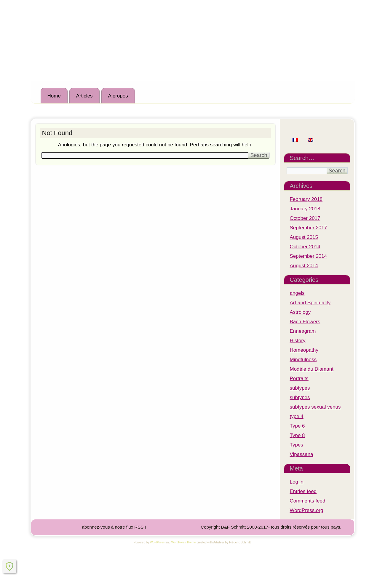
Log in (296, 482)
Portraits (299, 378)
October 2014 (305, 246)
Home (54, 96)
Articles (84, 96)
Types (296, 445)
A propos (118, 96)
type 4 (296, 416)
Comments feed (307, 501)
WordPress (157, 542)
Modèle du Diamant (311, 369)
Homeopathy (304, 350)
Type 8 (297, 435)
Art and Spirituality (310, 302)
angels (297, 293)
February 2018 (306, 199)
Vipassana (301, 454)
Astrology (300, 312)
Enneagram (303, 331)
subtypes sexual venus (315, 407)
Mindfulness (303, 359)
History (298, 340)
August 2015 (304, 237)
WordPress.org (306, 510)
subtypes (300, 388)
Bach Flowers (305, 321)
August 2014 (304, 265)
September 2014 (308, 256)
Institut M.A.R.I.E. (86, 27)
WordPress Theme (183, 542)
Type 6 (297, 426)
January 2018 (305, 209)
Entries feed (303, 491)
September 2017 (308, 228)
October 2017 (305, 218)
